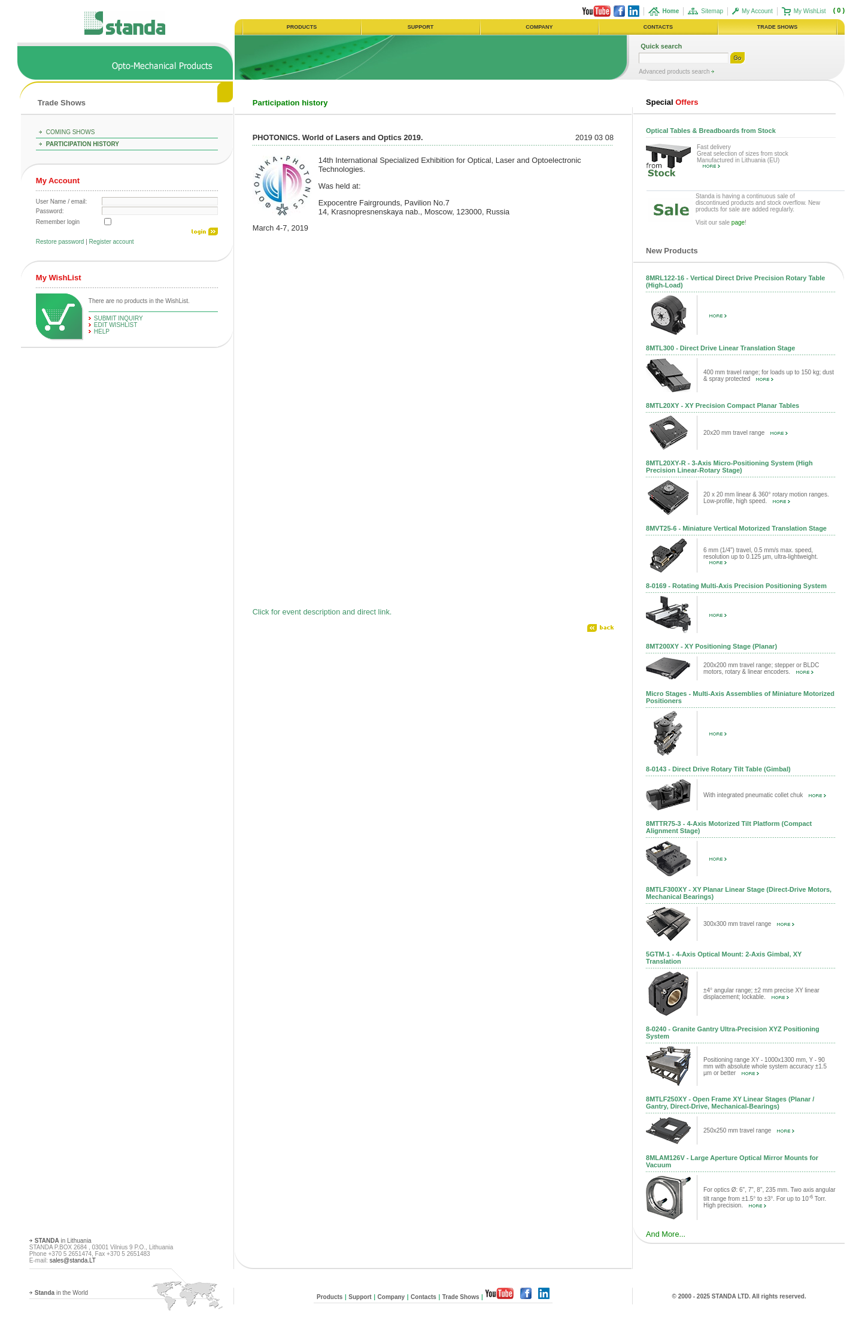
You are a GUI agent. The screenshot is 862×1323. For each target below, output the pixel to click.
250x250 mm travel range (748, 1130)
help (102, 331)
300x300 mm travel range (748, 924)
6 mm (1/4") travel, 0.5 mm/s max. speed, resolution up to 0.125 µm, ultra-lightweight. (760, 555)
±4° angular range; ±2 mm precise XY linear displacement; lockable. (761, 993)
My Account (757, 11)
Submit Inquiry (118, 318)
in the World (61, 1292)
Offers (672, 102)
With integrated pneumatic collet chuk (764, 795)
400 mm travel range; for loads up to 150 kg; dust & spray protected (768, 375)
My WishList (810, 11)
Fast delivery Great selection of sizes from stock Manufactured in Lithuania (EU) (742, 156)
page (738, 222)
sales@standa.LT (73, 1260)
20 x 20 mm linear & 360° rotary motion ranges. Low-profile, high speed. (766, 497)
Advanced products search (675, 71)
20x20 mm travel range (745, 432)
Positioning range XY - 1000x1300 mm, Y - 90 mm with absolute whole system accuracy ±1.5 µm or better (765, 1066)
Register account (111, 241)
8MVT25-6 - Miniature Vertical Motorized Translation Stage (736, 528)
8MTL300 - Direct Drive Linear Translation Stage (720, 348)
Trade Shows (62, 102)
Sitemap (712, 11)
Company (391, 1297)
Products (329, 1297)
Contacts (423, 1297)
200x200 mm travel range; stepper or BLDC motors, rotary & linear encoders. (761, 668)
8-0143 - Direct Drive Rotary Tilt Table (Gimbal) (718, 769)
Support (359, 1297)
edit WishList (116, 325)
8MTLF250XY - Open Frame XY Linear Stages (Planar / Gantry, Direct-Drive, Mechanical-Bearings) (730, 1102)
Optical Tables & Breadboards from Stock (711, 130)
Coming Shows (70, 132)
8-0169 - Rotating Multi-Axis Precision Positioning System (736, 585)
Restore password (60, 241)
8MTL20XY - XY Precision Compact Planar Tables (722, 405)
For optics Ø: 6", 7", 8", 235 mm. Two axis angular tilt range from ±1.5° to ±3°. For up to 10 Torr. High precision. (769, 1197)
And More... (665, 1234)
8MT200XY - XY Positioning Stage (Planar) (711, 646)
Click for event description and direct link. (322, 611)
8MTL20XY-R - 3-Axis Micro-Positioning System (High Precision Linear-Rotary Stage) (729, 466)
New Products (672, 250)
